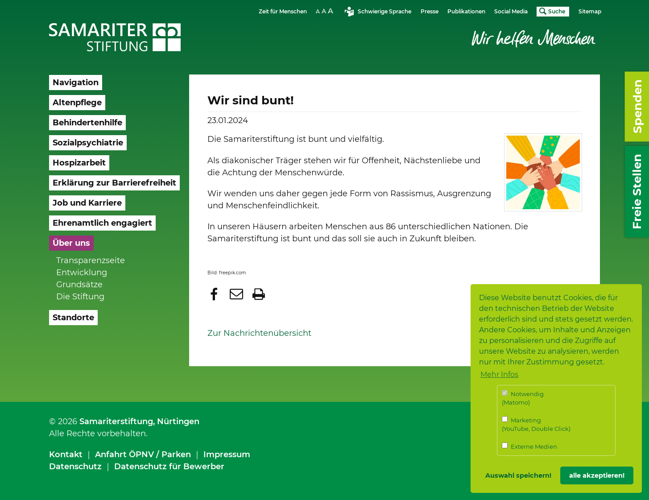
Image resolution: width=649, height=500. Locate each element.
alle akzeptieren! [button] (596, 475)
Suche (556, 11)
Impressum (226, 454)
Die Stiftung (80, 297)
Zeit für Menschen (283, 11)
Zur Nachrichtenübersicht (259, 333)
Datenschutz (75, 466)
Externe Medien (529, 446)
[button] (215, 294)
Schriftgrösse (325, 10)
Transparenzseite (90, 260)
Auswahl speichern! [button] (518, 475)
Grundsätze (79, 284)
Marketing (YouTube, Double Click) (536, 424)
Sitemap (590, 11)
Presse (429, 11)
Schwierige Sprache (384, 11)
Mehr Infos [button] (499, 374)
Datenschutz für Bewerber (169, 466)
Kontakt (66, 454)
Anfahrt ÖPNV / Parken (143, 454)
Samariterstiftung (116, 421)
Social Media (511, 11)
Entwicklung (81, 272)
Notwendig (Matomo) (523, 398)
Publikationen (466, 11)
